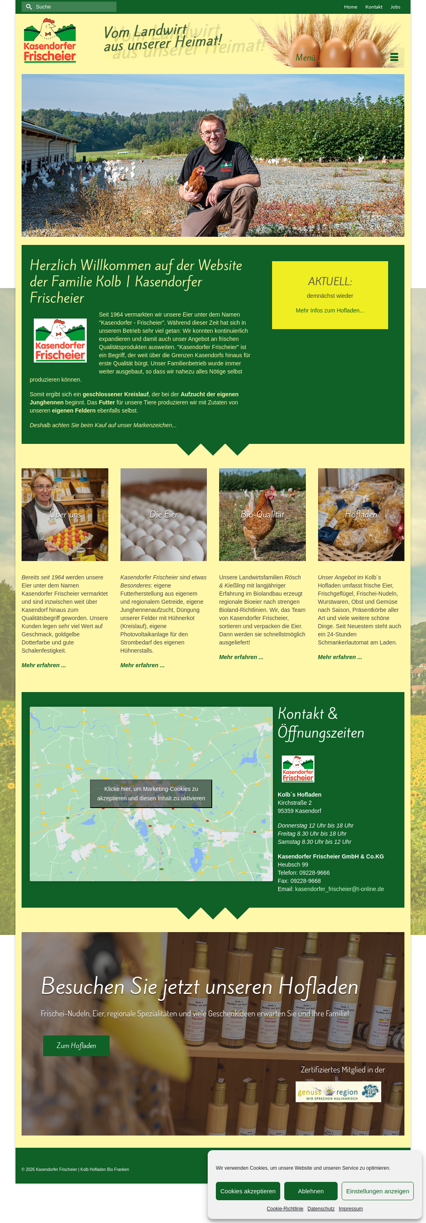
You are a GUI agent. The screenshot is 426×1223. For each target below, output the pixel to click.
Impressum (351, 1209)
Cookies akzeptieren (248, 1191)
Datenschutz (321, 1209)
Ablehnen (311, 1191)
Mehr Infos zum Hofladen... (330, 310)
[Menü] (347, 58)
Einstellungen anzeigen (377, 1191)
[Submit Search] (28, 7)
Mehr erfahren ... (44, 665)
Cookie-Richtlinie (285, 1209)
